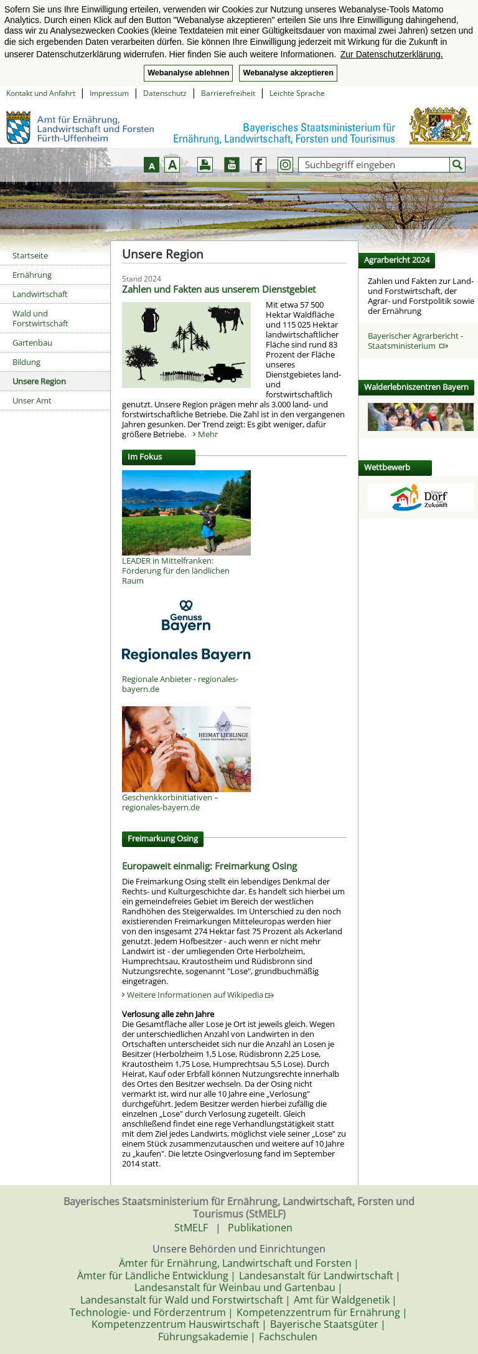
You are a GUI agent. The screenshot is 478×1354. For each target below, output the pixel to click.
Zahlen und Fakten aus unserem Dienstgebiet (219, 289)
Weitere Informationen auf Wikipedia (200, 994)
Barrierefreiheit (228, 93)
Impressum (109, 93)
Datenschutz (165, 93)
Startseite (30, 255)
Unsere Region (39, 381)
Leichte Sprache (297, 93)
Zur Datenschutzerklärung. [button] (391, 54)
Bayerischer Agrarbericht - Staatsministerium (415, 340)
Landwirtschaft (40, 294)
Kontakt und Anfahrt (40, 93)
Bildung (26, 361)
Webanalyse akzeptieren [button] (288, 73)
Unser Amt (32, 400)
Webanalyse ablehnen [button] (188, 73)
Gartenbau (32, 342)
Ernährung (32, 274)
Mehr (208, 434)
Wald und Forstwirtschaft (40, 318)
